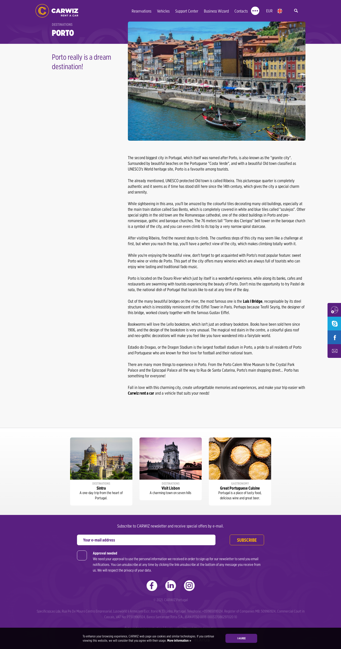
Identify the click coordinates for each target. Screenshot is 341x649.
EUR (269, 10)
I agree (241, 638)
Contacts (241, 11)
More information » (178, 640)
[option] (101, 471)
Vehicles (163, 11)
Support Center (186, 11)
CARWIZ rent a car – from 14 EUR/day (57, 11)
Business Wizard (216, 11)
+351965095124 (212, 611)
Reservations (141, 11)
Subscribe (247, 540)
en (280, 11)
